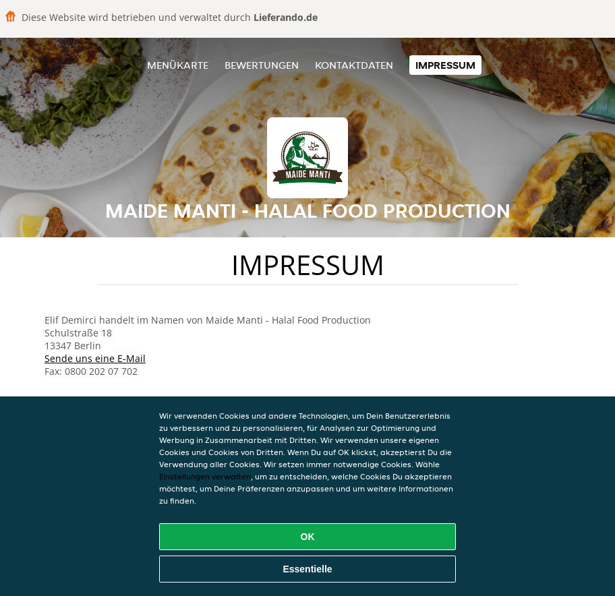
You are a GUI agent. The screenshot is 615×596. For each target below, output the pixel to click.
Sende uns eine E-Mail (95, 358)
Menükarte (177, 65)
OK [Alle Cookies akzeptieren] (308, 536)
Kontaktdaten (354, 65)
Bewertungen (262, 65)
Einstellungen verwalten (205, 476)
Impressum (445, 65)
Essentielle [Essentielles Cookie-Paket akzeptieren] (307, 569)
